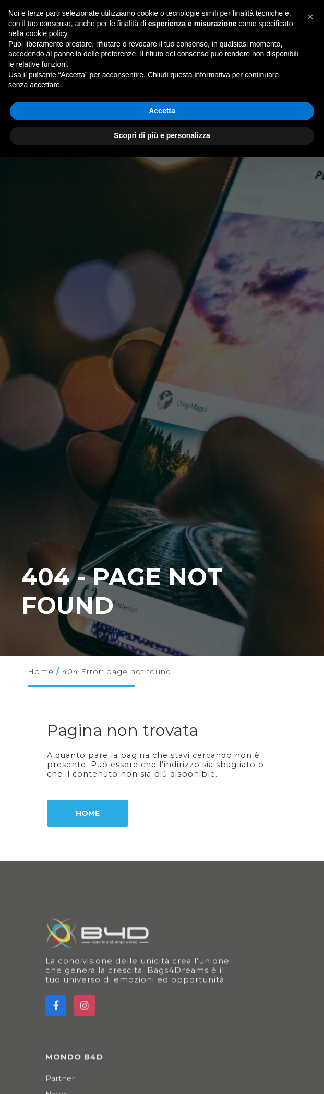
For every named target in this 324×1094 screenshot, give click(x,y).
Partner (62, 1063)
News (58, 1079)
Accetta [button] (162, 111)
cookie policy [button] (46, 33)
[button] (310, 16)
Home (41, 671)
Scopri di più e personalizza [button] (162, 135)
